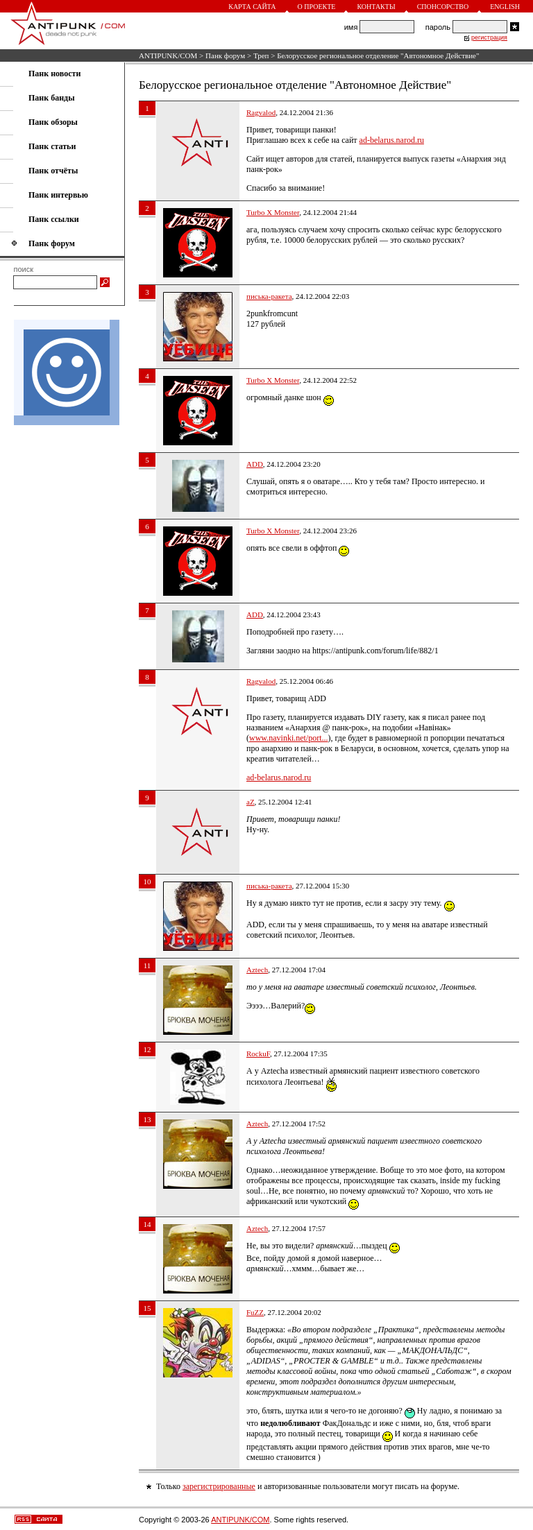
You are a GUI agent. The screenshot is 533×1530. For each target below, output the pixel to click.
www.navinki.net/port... (288, 738)
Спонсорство (443, 6)
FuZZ (255, 1312)
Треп (261, 55)
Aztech (257, 969)
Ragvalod (261, 112)
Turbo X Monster (272, 212)
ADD (254, 464)
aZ (250, 802)
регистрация (489, 37)
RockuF (258, 1053)
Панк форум (225, 55)
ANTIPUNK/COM (168, 55)
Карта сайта (252, 6)
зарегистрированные (219, 1486)
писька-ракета (269, 296)
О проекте (317, 6)
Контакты (376, 6)
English (505, 6)
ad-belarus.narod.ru (391, 140)
